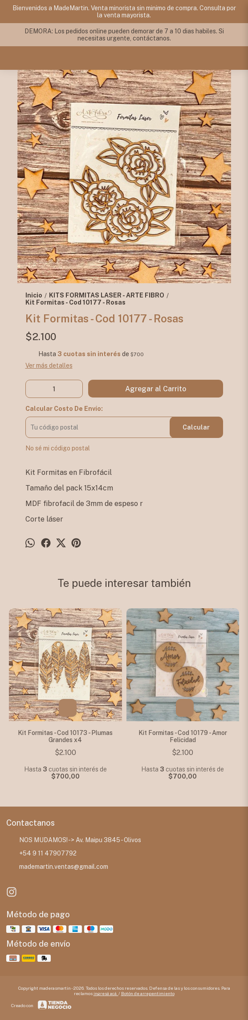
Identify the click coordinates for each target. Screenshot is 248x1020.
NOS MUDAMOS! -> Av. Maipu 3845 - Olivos (73, 840)
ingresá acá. (106, 993)
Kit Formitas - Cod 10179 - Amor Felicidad (182, 736)
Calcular (196, 427)
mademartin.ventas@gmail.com (57, 866)
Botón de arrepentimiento (148, 993)
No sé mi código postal (57, 448)
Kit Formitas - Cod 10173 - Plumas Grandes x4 (65, 736)
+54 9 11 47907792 (41, 853)
